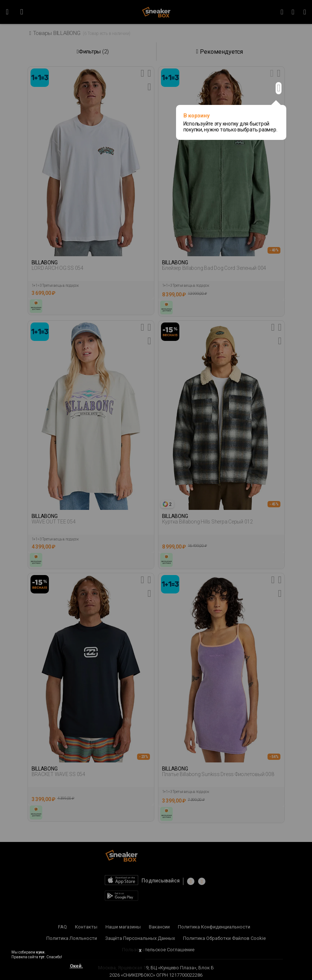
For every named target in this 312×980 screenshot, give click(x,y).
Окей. (76, 966)
